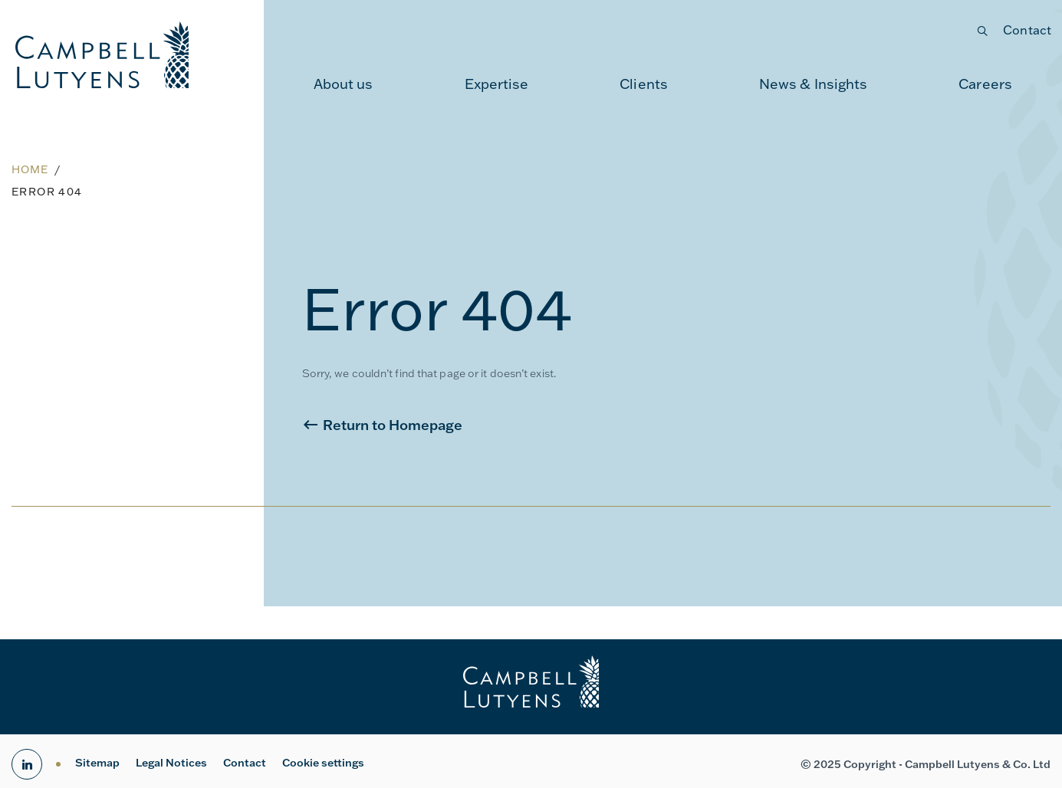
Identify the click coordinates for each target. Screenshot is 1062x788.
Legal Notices (171, 763)
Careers (985, 84)
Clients (644, 84)
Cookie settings (323, 763)
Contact (1027, 30)
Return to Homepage (392, 424)
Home (30, 169)
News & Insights (813, 84)
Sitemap (97, 763)
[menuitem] (343, 84)
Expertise (497, 84)
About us (343, 84)
